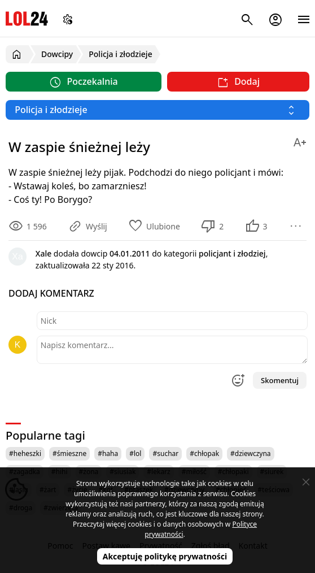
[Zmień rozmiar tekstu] (300, 140)
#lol (135, 453)
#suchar (165, 453)
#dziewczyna (250, 453)
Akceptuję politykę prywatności (165, 556)
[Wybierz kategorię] (157, 110)
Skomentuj (280, 380)
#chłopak (204, 453)
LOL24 (27, 18)
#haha (108, 453)
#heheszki (25, 453)
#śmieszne (69, 453)
